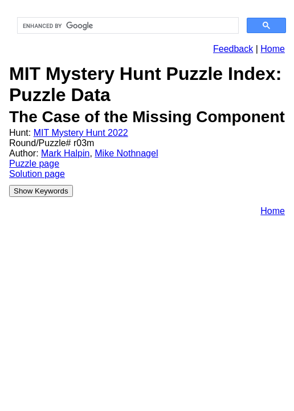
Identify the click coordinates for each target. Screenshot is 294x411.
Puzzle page (34, 163)
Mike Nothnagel (126, 153)
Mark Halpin (65, 153)
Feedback (233, 49)
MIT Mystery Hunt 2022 (81, 133)
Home (272, 49)
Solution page (37, 174)
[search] (127, 26)
